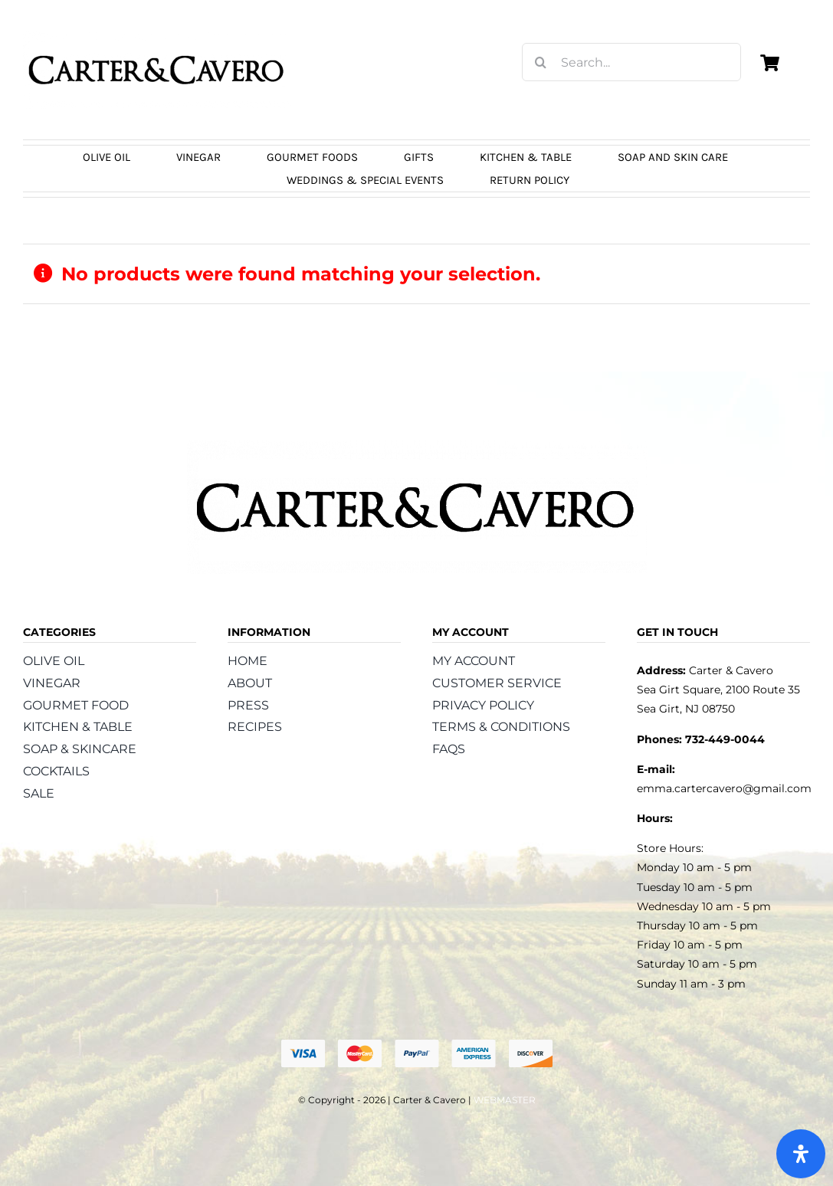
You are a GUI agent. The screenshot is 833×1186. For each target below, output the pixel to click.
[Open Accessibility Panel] (800, 1153)
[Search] (541, 62)
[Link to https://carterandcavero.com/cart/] (769, 63)
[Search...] (631, 62)
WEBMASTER (505, 1100)
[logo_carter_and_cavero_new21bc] (157, 36)
